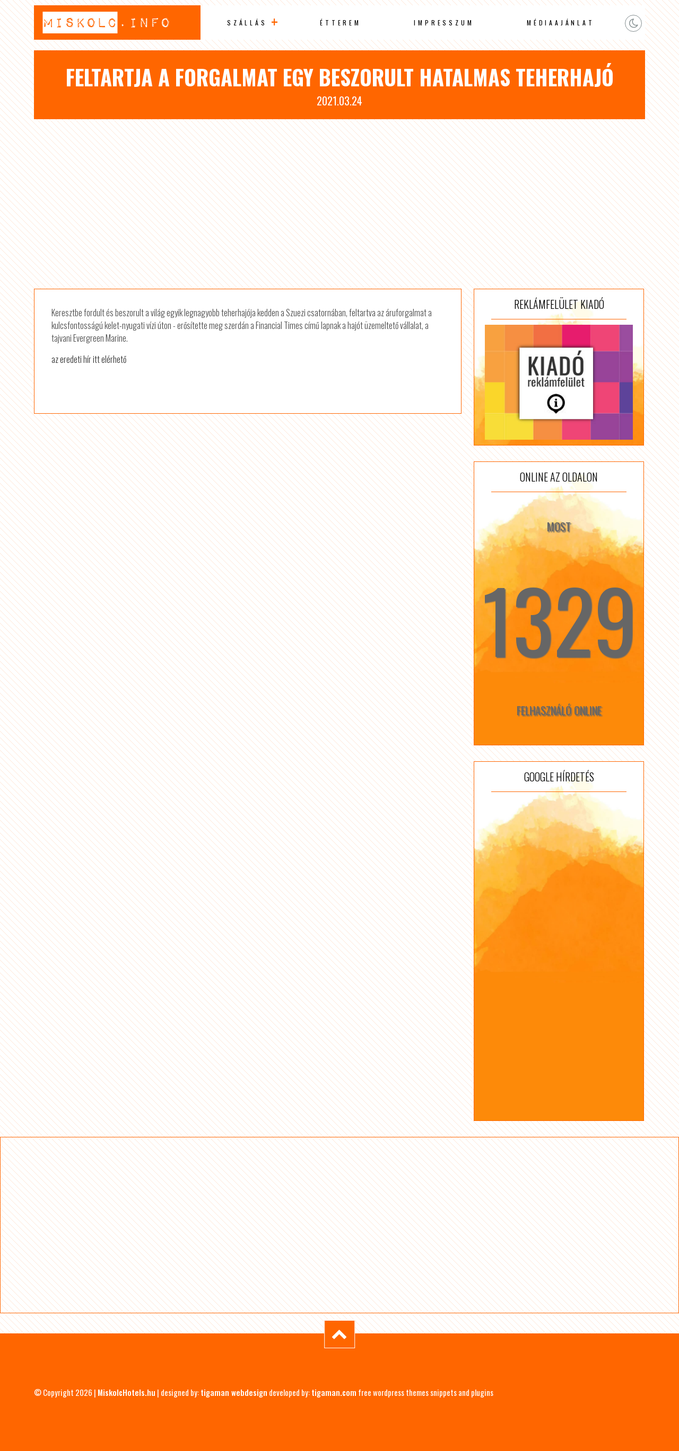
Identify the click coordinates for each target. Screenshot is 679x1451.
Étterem (340, 22)
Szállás (247, 22)
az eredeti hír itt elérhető (88, 359)
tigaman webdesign (234, 1392)
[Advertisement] (339, 204)
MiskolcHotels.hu (126, 1392)
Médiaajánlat (561, 22)
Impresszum (444, 22)
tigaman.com (333, 1392)
